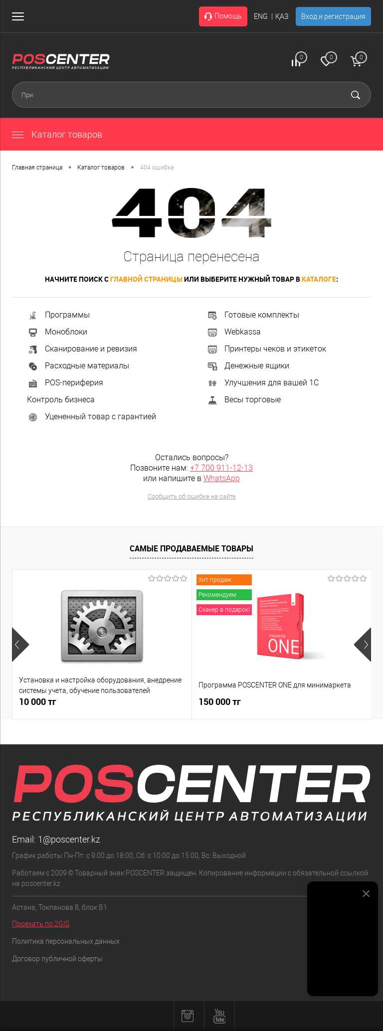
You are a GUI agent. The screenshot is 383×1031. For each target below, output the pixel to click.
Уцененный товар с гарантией (91, 416)
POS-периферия (65, 382)
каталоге (319, 279)
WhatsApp (221, 478)
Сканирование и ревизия (82, 348)
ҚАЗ (281, 16)
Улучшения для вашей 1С (262, 382)
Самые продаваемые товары (191, 548)
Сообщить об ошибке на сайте (192, 496)
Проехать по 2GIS (40, 924)
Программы (58, 315)
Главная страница (37, 167)
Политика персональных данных (66, 941)
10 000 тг (37, 701)
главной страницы (146, 279)
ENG (261, 16)
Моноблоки (57, 332)
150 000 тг (219, 701)
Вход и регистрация (333, 16)
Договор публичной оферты (57, 959)
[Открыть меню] (20, 16)
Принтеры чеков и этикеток (266, 348)
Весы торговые (243, 399)
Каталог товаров (57, 134)
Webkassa (233, 332)
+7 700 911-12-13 (221, 468)
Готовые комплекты (252, 315)
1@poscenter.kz (69, 839)
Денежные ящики (247, 365)
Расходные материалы (78, 365)
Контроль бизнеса (61, 399)
